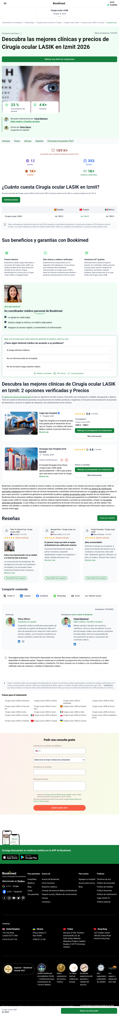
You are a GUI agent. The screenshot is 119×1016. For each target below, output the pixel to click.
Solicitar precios (11, 198)
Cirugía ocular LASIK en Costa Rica (45, 706)
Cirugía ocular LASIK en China (103, 699)
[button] (38, 750)
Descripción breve (40, 778)
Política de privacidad (63, 793)
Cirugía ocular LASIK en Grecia (103, 705)
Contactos (46, 900)
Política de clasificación (107, 893)
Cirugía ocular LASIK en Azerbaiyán (71, 700)
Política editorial (103, 900)
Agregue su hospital (87, 878)
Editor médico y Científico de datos (25, 120)
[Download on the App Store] (10, 856)
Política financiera (104, 889)
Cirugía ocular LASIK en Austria (45, 699)
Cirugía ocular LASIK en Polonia (74, 714)
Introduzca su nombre (42, 766)
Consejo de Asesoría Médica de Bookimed (59, 889)
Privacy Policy (73, 798)
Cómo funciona (48, 882)
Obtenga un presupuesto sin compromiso (94, 429)
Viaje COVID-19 (103, 897)
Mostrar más (44, 431)
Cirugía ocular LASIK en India (15, 711)
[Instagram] (9, 897)
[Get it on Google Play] (29, 856)
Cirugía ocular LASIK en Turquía (45, 719)
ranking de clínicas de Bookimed (17, 396)
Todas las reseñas (107, 517)
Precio (17, 139)
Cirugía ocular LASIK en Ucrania (74, 719)
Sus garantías (33, 893)
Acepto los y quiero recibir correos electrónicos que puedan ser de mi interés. (59, 794)
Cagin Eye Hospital (48, 412)
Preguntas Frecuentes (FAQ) (60, 139)
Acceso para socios (87, 882)
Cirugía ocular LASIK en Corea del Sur (17, 706)
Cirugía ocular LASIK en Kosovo (103, 711)
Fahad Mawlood (81, 617)
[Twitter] (18, 897)
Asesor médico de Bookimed (82, 613)
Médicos (31, 882)
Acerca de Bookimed (50, 878)
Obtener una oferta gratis (89, 1011)
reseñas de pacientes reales (74, 493)
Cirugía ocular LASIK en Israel (45, 711)
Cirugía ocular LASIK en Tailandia (17, 719)
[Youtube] (14, 897)
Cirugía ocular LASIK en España (74, 705)
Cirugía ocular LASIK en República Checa (104, 715)
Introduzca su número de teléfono (47, 744)
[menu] (5, 3)
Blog (29, 885)
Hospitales (32, 878)
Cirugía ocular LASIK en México (45, 714)
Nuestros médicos (49, 885)
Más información (94, 435)
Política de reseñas (105, 885)
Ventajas (6, 139)
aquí (16, 507)
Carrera (45, 897)
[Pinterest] (23, 897)
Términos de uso (50, 793)
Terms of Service (39, 800)
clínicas (27, 139)
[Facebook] (4, 897)
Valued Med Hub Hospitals (15, 577)
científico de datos (98, 490)
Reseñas (39, 139)
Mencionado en (13, 880)
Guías (30, 889)
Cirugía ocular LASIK (13, 215)
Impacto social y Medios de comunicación (59, 893)
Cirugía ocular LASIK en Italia (73, 711)
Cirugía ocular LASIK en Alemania (17, 699)
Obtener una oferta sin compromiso (59, 58)
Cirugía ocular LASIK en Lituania (16, 714)
